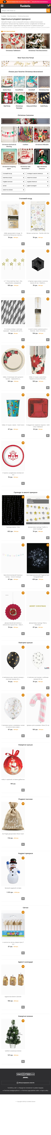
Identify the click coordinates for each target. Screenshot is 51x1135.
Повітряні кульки (7, 177)
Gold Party (44, 106)
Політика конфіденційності (12, 1090)
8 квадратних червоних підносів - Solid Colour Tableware (37, 426)
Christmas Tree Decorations (37, 50)
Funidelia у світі (12, 1088)
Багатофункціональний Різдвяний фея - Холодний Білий (38, 576)
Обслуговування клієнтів (25, 1083)
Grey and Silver (32, 106)
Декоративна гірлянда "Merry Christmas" (38, 624)
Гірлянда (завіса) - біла (13, 527)
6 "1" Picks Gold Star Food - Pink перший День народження (13, 282)
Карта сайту (44, 1090)
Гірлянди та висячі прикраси (35, 173)
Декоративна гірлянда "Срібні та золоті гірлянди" (38, 528)
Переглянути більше (9, 31)
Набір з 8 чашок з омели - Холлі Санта (13, 425)
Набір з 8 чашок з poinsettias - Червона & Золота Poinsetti (38, 378)
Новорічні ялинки (8, 189)
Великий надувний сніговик (13, 888)
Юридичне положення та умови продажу (31, 1088)
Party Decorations (11, 16)
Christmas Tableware (13, 50)
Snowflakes (19, 90)
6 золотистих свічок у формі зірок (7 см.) (13, 943)
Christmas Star (44, 90)
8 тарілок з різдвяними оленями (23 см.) (13, 473)
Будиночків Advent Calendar (13, 996)
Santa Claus (7, 90)
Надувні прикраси (32, 181)
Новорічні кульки (32, 177)
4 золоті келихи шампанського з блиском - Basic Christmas (37, 330)
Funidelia (3, 16)
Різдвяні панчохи (7, 181)
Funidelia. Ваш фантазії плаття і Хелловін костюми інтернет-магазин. (25, 6)
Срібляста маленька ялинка (13, 1051)
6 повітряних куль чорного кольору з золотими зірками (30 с (13, 678)
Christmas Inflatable (42, 144)
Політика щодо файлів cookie (30, 1090)
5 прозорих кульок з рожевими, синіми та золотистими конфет (13, 726)
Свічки (4, 185)
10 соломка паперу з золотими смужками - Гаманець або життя (13, 330)
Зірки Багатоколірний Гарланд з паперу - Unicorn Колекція (13, 576)
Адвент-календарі (32, 185)
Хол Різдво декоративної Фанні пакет (13, 834)
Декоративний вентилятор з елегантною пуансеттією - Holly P (13, 624)
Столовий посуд (7, 173)
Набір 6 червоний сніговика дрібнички (13, 779)
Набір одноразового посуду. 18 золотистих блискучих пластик (13, 234)
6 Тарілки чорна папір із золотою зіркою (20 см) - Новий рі (38, 282)
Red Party (7, 106)
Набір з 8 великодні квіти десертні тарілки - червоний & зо (13, 378)
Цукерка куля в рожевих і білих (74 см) (38, 725)
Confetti (25, 144)
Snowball (32, 90)
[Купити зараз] (23, 243)
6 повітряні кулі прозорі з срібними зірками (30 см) (37, 678)
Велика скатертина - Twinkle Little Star (38, 233)
